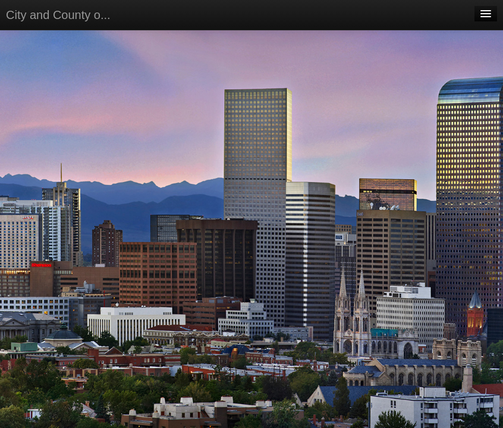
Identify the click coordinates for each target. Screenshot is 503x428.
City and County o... (58, 14)
